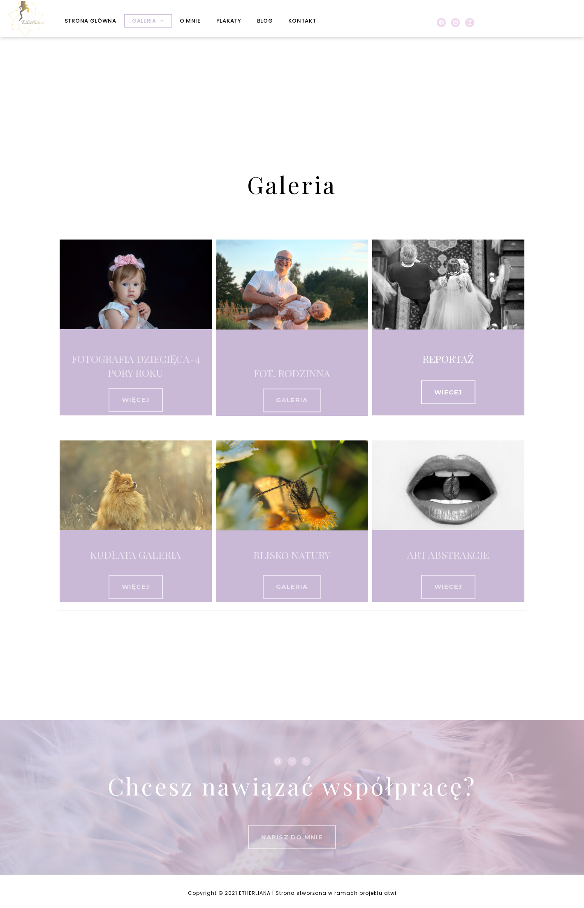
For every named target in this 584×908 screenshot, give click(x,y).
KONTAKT (302, 21)
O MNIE (190, 21)
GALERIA (148, 21)
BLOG (265, 21)
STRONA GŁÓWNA (90, 21)
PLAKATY (228, 21)
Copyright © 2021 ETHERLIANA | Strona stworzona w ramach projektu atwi (292, 893)
